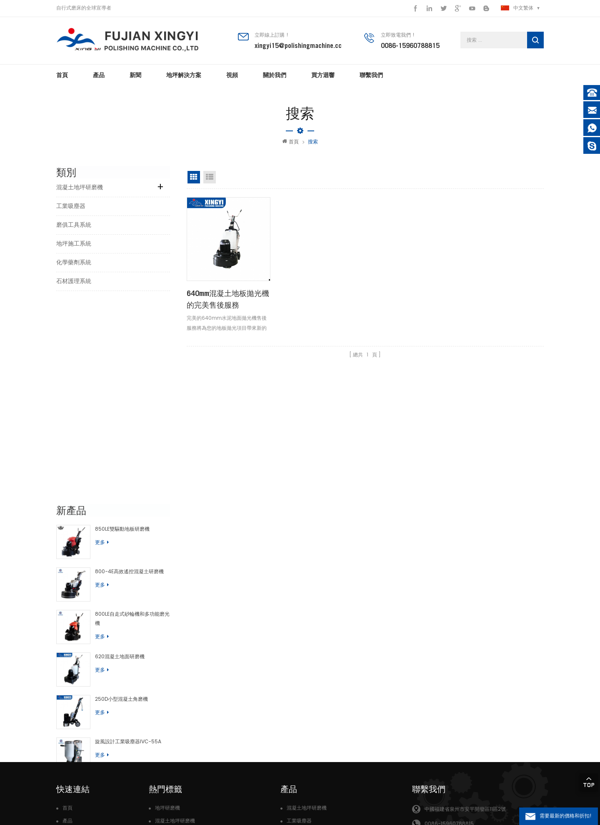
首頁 (62, 75)
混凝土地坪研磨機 (79, 187)
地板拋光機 (167, 672)
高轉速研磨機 (170, 765)
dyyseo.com (214, 804)
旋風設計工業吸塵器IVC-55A (128, 540)
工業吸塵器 (70, 206)
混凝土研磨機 (170, 712)
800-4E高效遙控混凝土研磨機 (129, 371)
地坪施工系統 (73, 243)
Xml (67, 738)
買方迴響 (323, 75)
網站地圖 (72, 712)
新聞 (135, 75)
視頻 (232, 75)
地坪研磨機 (167, 645)
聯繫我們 (371, 75)
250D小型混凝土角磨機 (121, 498)
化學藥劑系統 (73, 262)
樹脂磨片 (165, 725)
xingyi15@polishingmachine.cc (298, 45)
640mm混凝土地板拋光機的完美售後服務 (228, 298)
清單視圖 (209, 177)
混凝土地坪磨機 (172, 685)
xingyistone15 (441, 705)
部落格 (70, 725)
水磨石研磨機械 (172, 752)
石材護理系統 (73, 281)
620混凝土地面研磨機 (120, 456)
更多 (102, 342)
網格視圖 (194, 177)
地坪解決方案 (183, 75)
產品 (99, 75)
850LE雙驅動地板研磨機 (122, 329)
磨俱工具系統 (73, 225)
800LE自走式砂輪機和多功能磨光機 (132, 417)
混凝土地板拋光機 (175, 738)
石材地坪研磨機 (172, 698)
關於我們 (274, 75)
